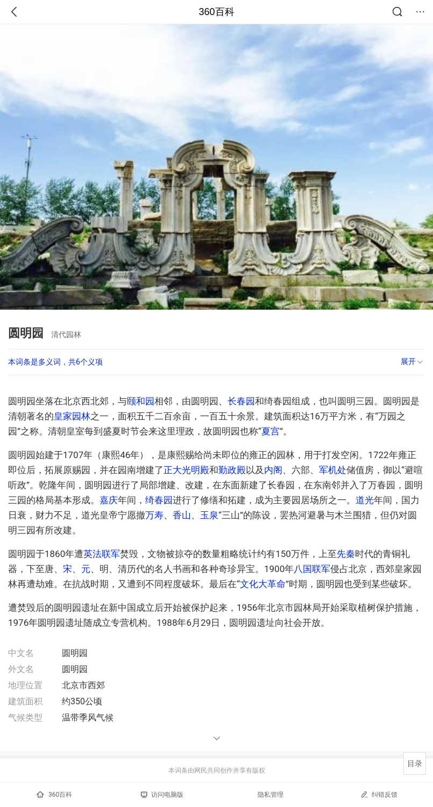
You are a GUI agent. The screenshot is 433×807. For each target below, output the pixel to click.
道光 (365, 500)
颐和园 (140, 401)
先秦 (346, 553)
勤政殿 (232, 470)
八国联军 (312, 568)
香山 (182, 515)
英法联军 (101, 553)
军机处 (332, 470)
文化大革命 (263, 584)
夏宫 (270, 431)
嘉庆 (109, 500)
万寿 (154, 515)
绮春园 (159, 500)
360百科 (216, 11)
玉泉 (209, 515)
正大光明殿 (186, 470)
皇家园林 (72, 416)
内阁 (273, 470)
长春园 (241, 401)
